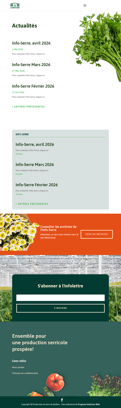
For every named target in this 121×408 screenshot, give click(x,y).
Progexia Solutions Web (89, 404)
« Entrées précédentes (28, 106)
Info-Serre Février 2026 (33, 86)
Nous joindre (18, 367)
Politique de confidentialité (25, 373)
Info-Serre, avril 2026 (31, 43)
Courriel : (21, 293)
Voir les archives (96, 234)
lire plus (19, 154)
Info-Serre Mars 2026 (31, 64)
